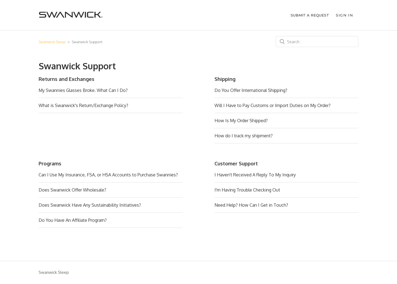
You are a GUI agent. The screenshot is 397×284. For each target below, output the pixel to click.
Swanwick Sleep (52, 42)
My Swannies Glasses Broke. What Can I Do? (83, 90)
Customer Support (236, 163)
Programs (50, 163)
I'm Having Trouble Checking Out (247, 190)
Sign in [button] (344, 15)
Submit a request (310, 15)
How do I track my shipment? (243, 135)
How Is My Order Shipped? (241, 120)
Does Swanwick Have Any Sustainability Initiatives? (90, 205)
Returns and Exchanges (66, 79)
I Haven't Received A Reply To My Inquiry (255, 175)
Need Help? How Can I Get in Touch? (251, 205)
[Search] (317, 41)
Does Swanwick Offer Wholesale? (72, 190)
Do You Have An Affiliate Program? (73, 220)
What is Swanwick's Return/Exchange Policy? (83, 105)
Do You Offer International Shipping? (250, 90)
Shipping (224, 79)
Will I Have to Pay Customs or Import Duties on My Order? (272, 105)
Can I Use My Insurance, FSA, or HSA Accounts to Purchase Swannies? (108, 175)
